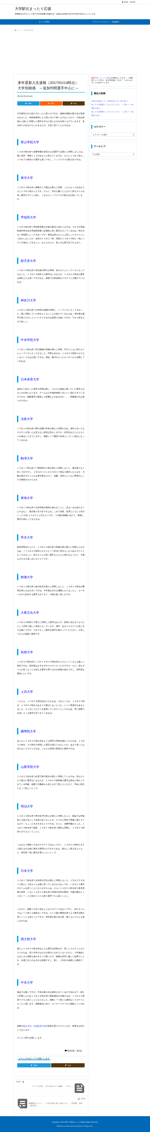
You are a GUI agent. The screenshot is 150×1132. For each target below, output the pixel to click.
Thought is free (88, 1126)
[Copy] (74, 103)
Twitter (126, 80)
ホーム (19, 30)
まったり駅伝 (105, 78)
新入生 (79, 1051)
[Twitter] (28, 103)
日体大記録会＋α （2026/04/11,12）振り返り (109, 101)
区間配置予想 (39, 1026)
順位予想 (27, 1026)
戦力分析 (30, 30)
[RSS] (51, 103)
